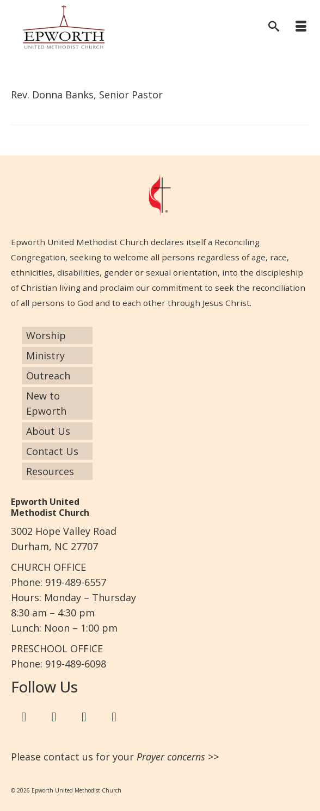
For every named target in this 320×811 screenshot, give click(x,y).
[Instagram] (84, 717)
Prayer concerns (171, 756)
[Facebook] (24, 717)
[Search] (273, 27)
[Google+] (114, 717)
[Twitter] (54, 717)
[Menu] (301, 27)
